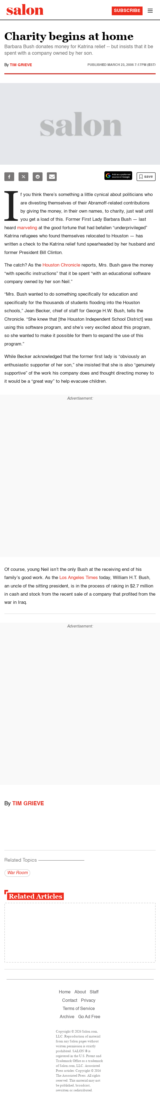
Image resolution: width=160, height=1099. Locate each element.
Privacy (88, 1001)
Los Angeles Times (78, 577)
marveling (27, 228)
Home (65, 992)
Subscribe (127, 11)
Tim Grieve (21, 65)
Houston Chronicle (61, 265)
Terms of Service (79, 1009)
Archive (67, 1017)
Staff (94, 992)
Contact (69, 1001)
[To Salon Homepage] (25, 9)
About (80, 992)
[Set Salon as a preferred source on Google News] (118, 175)
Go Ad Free (89, 1017)
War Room (17, 873)
